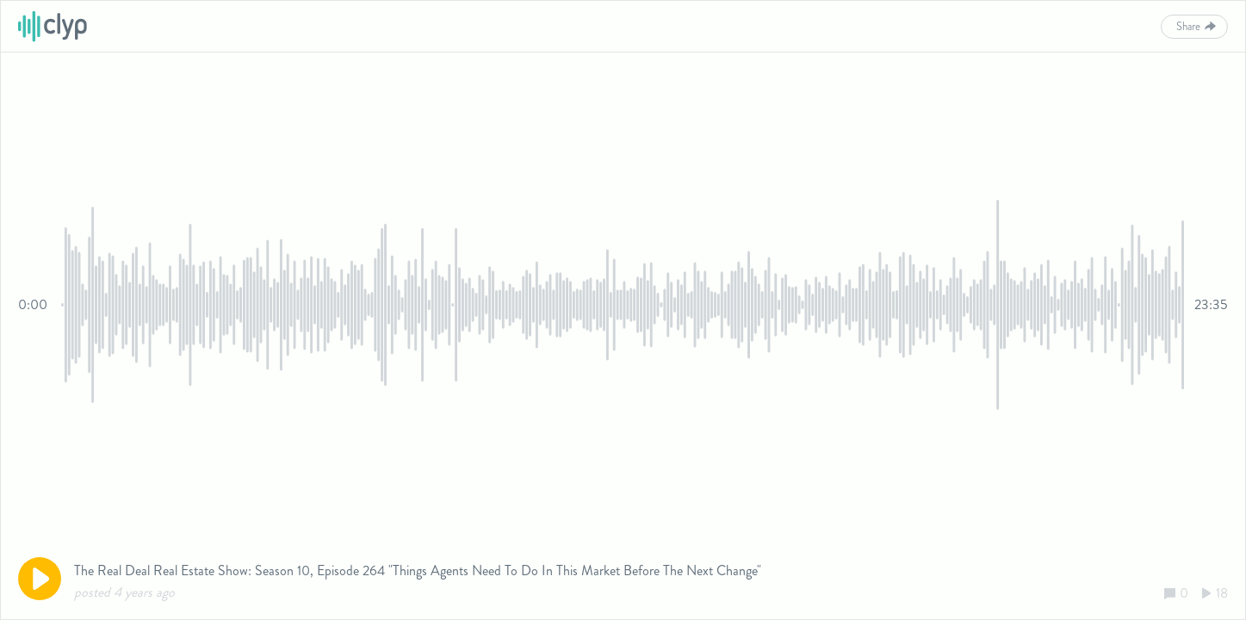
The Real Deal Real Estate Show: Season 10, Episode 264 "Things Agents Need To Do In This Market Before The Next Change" (417, 570)
